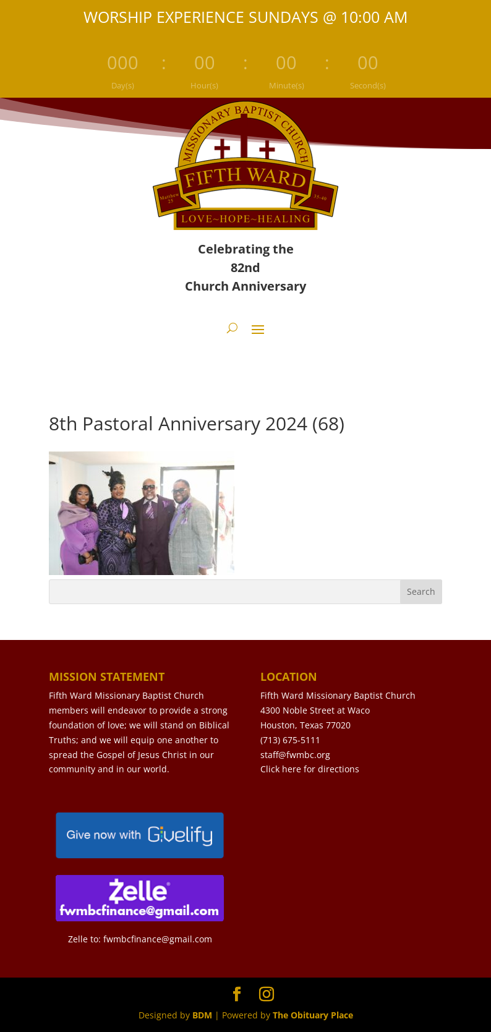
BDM (202, 1015)
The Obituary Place (313, 1015)
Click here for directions (309, 769)
